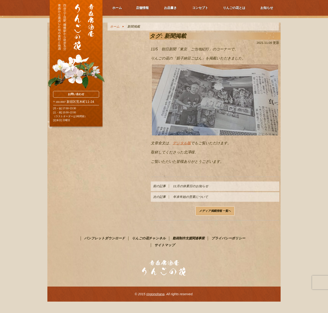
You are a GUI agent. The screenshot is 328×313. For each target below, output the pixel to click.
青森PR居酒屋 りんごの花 (76, 44)
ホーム (117, 8)
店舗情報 (142, 8)
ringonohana (155, 294)
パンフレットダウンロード (104, 238)
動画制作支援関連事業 (189, 238)
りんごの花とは (234, 8)
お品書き (170, 8)
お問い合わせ (76, 94)
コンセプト (200, 8)
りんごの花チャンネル (149, 238)
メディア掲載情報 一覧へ (215, 210)
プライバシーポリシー (228, 238)
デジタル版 (182, 143)
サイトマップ (164, 245)
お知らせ (266, 8)
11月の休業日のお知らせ (180, 186)
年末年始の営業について (180, 197)
